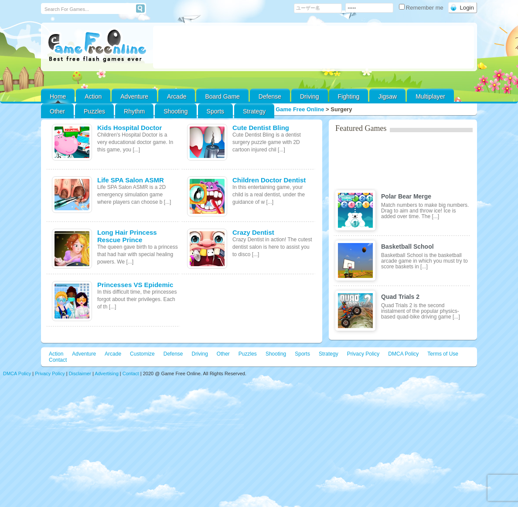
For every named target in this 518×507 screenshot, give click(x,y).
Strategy (254, 111)
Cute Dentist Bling (260, 127)
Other (223, 354)
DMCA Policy (403, 354)
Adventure (134, 96)
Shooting (175, 111)
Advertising (106, 373)
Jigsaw (387, 96)
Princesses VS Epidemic (135, 284)
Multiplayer (430, 96)
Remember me (422, 7)
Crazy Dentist (253, 232)
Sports (215, 111)
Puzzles (94, 111)
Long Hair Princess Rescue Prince (127, 236)
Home (58, 96)
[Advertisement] (313, 47)
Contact (58, 360)
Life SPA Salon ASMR (130, 180)
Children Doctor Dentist (269, 180)
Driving (309, 96)
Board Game (222, 96)
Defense (270, 96)
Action (93, 96)
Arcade (176, 96)
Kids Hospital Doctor (129, 127)
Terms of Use (442, 354)
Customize (142, 354)
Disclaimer (80, 373)
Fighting (349, 96)
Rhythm (134, 111)
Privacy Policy (363, 354)
